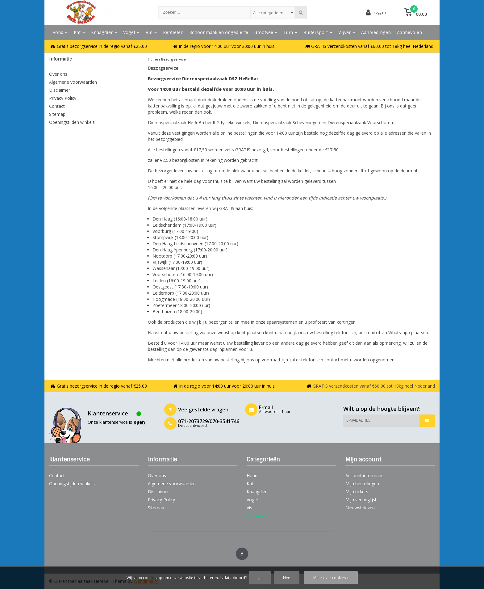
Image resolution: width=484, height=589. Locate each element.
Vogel (131, 32)
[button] (415, 12)
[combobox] (272, 12)
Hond (60, 32)
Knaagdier (104, 32)
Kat (79, 32)
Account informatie (364, 475)
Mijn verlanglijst (361, 500)
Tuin (290, 32)
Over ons (58, 74)
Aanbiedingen (376, 32)
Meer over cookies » (330, 577)
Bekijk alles (258, 516)
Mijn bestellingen (362, 483)
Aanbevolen (409, 32)
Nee (286, 577)
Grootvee (265, 32)
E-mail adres (358, 420)
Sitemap (57, 114)
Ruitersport (317, 32)
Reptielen (173, 32)
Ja (259, 577)
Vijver (346, 32)
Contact (57, 106)
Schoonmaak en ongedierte (219, 32)
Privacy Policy (62, 98)
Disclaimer (59, 90)
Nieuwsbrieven (360, 508)
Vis (151, 32)
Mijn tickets (356, 491)
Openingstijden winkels (72, 122)
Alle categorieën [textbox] (268, 12)
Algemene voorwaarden (73, 82)
